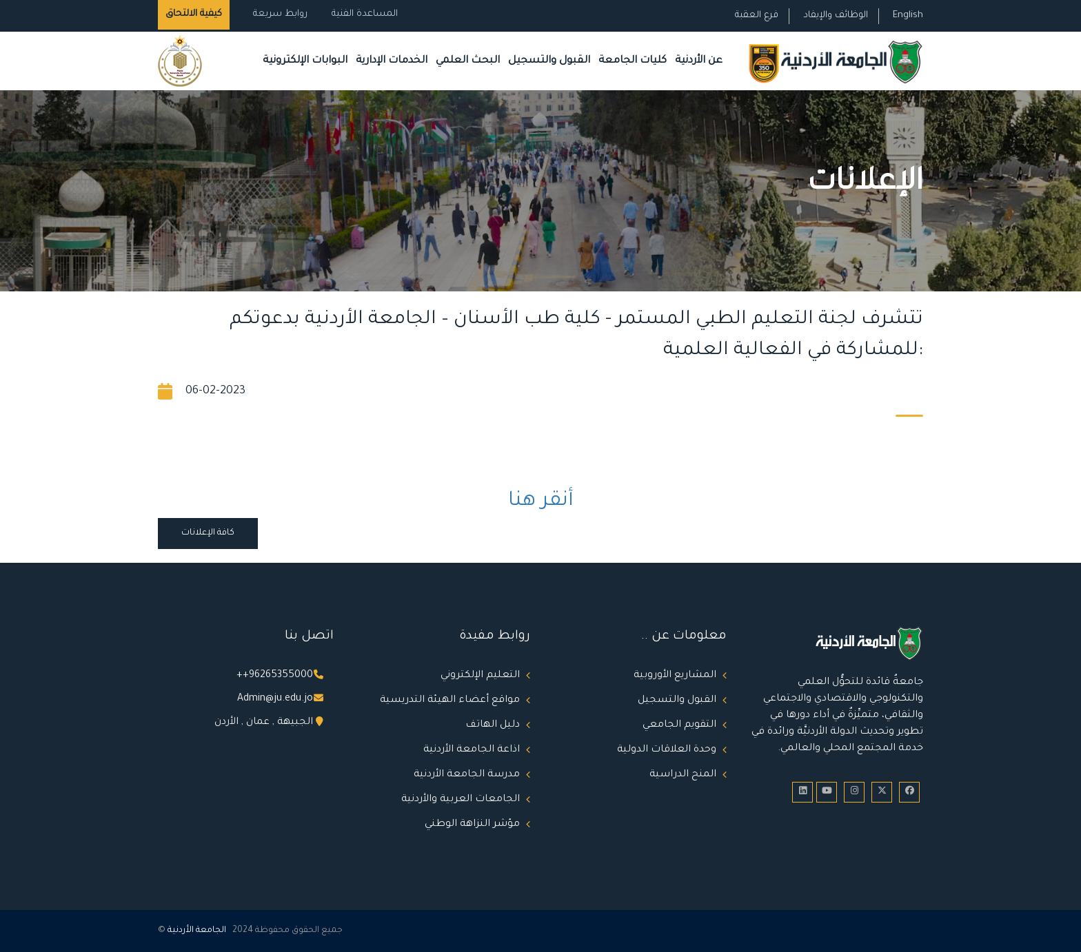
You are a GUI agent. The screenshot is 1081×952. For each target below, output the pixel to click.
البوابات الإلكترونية (305, 61)
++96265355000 (274, 675)
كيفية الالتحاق (193, 14)
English (908, 15)
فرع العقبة (756, 15)
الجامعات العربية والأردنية (460, 799)
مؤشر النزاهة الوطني (472, 824)
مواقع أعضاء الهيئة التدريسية (450, 700)
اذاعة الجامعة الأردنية (471, 750)
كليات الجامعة (632, 61)
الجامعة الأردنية (197, 930)
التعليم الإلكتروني (480, 675)
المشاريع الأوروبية (675, 675)
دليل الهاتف (492, 725)
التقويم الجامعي (679, 725)
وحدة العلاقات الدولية (666, 750)
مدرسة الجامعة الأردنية (467, 774)
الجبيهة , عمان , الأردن (263, 722)
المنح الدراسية (682, 774)
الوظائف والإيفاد (835, 15)
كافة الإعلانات (207, 533)
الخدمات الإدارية (391, 61)
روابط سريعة (278, 14)
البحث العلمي (468, 61)
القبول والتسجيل (549, 61)
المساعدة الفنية (365, 14)
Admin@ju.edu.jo (275, 699)
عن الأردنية (699, 61)
